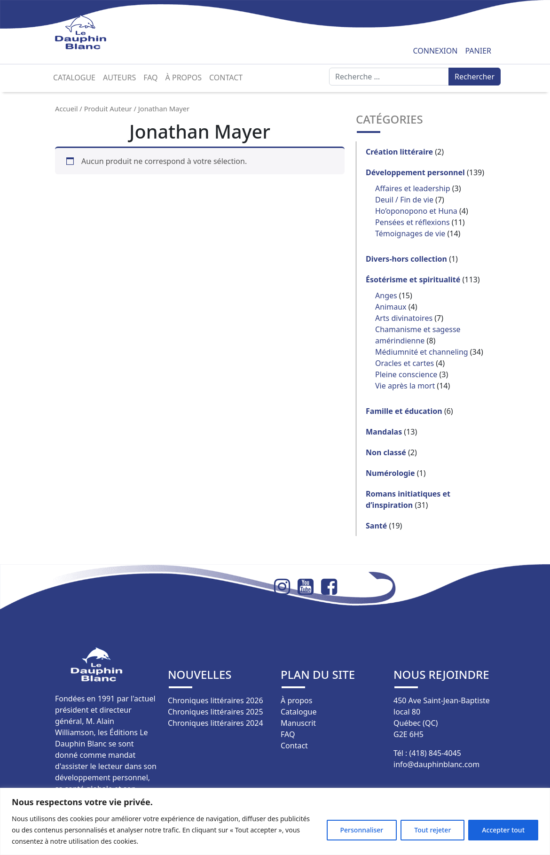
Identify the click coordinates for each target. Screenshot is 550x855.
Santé (376, 526)
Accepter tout (503, 829)
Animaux (391, 307)
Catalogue (74, 77)
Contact (226, 77)
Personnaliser (362, 829)
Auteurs (119, 77)
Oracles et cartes (404, 363)
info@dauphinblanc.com (436, 764)
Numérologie (390, 473)
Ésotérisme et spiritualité (413, 279)
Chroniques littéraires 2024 (215, 723)
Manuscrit (298, 723)
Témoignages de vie (410, 233)
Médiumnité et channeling (421, 352)
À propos (183, 77)
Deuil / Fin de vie (404, 199)
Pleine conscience (406, 374)
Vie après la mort (405, 386)
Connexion (435, 51)
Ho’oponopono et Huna (416, 211)
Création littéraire (399, 152)
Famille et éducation (404, 411)
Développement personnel (415, 172)
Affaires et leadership (412, 188)
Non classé (386, 452)
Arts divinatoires (403, 318)
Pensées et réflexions (412, 222)
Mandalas (384, 432)
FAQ (150, 77)
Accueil (66, 108)
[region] (275, 821)
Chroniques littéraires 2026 (215, 700)
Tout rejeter (432, 829)
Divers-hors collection (406, 259)
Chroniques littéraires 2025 (215, 712)
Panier (478, 51)
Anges (386, 295)
